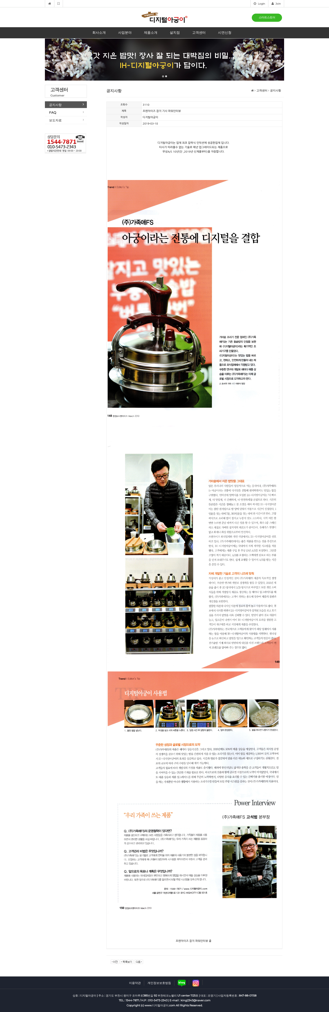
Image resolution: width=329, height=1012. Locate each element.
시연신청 (224, 33)
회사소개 (99, 33)
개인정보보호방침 (159, 983)
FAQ (52, 112)
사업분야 (125, 33)
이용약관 (135, 983)
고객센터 (199, 33)
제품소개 (150, 33)
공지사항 (55, 105)
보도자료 (55, 120)
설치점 (175, 33)
